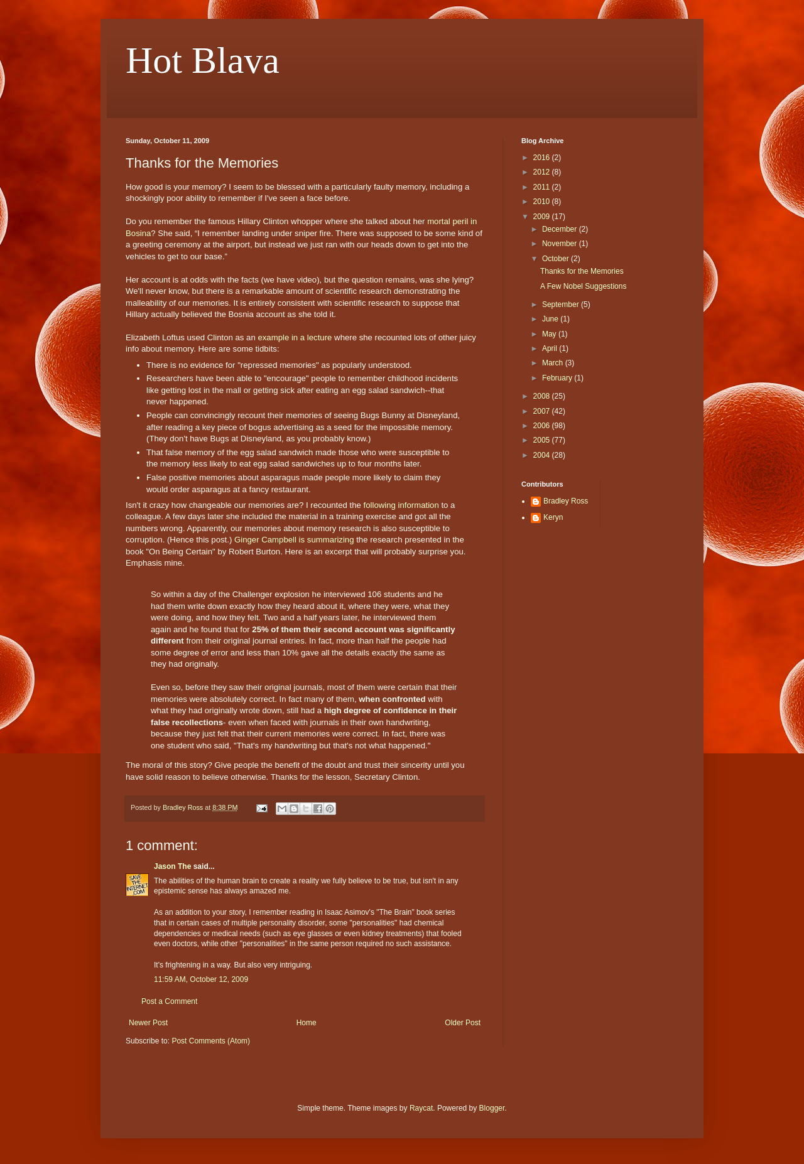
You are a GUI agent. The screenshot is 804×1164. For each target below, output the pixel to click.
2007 (542, 411)
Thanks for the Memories (582, 271)
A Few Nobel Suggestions (583, 286)
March (553, 362)
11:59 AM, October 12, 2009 (201, 979)
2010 (542, 201)
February (558, 378)
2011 (542, 187)
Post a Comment (169, 1001)
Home (306, 1022)
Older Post (463, 1022)
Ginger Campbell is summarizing (294, 539)
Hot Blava (203, 60)
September (561, 304)
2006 (542, 425)
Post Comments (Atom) (210, 1041)
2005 (542, 440)
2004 (542, 455)
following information (401, 505)
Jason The (172, 866)
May (550, 334)
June (551, 319)
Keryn (553, 517)
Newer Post (148, 1022)
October (556, 258)
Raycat (421, 1108)
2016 (542, 157)
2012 (542, 172)
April (550, 348)
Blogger (492, 1108)
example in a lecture (295, 337)
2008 (542, 396)
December (560, 229)
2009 (542, 216)
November (560, 243)
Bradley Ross (565, 501)
